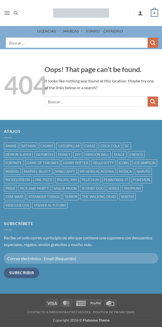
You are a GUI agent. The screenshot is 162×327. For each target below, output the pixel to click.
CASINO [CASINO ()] (46, 146)
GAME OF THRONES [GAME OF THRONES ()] (43, 163)
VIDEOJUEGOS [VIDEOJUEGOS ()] (17, 205)
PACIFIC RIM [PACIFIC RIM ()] (67, 180)
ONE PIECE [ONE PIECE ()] (43, 180)
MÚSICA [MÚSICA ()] (125, 171)
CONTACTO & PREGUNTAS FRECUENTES (58, 312)
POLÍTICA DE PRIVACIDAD (113, 312)
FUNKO (92, 31)
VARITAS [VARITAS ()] (127, 197)
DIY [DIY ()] (78, 154)
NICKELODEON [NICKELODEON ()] (17, 180)
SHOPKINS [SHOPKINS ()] (132, 188)
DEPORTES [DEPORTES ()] (44, 154)
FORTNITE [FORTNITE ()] (13, 163)
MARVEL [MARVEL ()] (12, 171)
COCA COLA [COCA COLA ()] (110, 146)
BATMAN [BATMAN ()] (28, 146)
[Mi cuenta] (140, 13)
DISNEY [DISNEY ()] (64, 154)
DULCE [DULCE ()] (119, 154)
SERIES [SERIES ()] (113, 188)
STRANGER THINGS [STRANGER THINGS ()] (44, 197)
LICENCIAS (48, 31)
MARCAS (73, 31)
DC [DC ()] (126, 146)
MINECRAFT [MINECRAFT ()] (65, 171)
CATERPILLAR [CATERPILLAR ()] (69, 146)
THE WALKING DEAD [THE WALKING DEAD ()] (99, 197)
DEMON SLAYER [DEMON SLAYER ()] (18, 154)
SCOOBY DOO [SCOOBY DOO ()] (93, 188)
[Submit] (153, 43)
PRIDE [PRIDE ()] (10, 188)
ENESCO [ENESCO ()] (136, 154)
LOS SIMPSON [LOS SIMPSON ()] (144, 163)
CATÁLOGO (113, 31)
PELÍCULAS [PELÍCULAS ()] (90, 180)
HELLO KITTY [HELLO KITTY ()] (103, 163)
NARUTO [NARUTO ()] (143, 171)
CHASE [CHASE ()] (90, 146)
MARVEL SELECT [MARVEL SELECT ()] (37, 171)
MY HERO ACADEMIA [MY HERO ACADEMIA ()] (97, 171)
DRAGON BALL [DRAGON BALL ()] (97, 154)
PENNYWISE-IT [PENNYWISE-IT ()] (116, 180)
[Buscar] (16, 13)
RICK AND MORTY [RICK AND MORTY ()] (34, 188)
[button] (7, 13)
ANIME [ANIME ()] (11, 146)
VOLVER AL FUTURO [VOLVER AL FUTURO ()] (50, 205)
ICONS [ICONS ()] (124, 163)
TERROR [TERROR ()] (70, 197)
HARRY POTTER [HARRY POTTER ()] (75, 163)
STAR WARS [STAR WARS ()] (14, 197)
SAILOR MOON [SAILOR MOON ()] (65, 188)
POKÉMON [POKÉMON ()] (141, 180)
